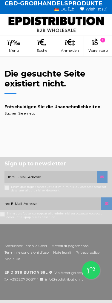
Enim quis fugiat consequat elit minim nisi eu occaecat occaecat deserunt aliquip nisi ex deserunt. (58, 188)
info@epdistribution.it (64, 279)
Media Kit (12, 259)
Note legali (62, 252)
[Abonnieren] (102, 177)
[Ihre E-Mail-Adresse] (50, 177)
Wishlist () (94, 9)
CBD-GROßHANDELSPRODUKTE (53, 3)
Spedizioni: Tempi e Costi (25, 245)
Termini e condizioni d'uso (26, 252)
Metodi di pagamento (69, 245)
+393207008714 (24, 279)
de (64, 9)
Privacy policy (88, 252)
